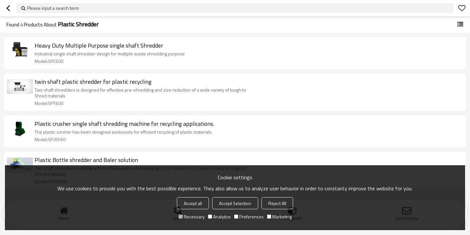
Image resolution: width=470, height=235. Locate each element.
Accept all (193, 203)
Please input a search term (53, 8)
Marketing (279, 216)
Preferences (249, 216)
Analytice (219, 216)
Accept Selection (235, 203)
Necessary (192, 216)
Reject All (277, 203)
